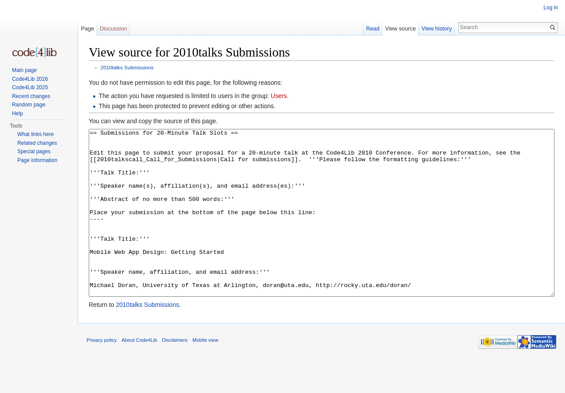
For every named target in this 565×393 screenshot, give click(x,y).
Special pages (33, 151)
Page (87, 28)
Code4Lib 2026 (30, 79)
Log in (550, 7)
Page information (37, 160)
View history (437, 28)
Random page (28, 105)
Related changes (37, 143)
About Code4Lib (139, 373)
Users (279, 95)
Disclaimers (175, 373)
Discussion (113, 28)
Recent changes (31, 96)
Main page (24, 70)
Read (373, 28)
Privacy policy (102, 373)
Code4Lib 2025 (30, 87)
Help (17, 113)
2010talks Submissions (127, 67)
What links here (35, 134)
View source (400, 28)
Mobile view (205, 373)
